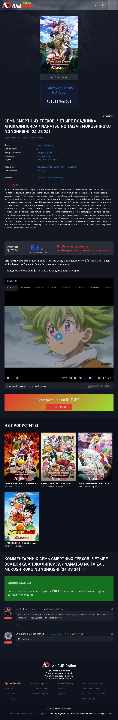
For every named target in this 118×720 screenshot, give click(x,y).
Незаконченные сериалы (93, 693)
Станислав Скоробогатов (30, 633)
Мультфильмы (88, 698)
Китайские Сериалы (39, 693)
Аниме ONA (63, 688)
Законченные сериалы (33, 137)
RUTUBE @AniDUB (59, 101)
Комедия (41, 145)
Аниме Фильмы (11, 693)
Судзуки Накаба (44, 152)
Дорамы (62, 693)
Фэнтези (50, 145)
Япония (15, 137)
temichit (20, 609)
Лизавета (71, 166)
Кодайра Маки (43, 156)
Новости (33, 713)
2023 (6, 137)
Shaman (63, 166)
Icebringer (41, 170)
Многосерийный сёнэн (92, 683)
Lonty (56, 166)
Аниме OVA (9, 698)
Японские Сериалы (39, 683)
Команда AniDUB (45, 166)
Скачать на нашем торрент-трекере (53, 177)
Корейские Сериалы (39, 688)
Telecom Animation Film (47, 159)
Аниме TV (8, 688)
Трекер (43, 713)
